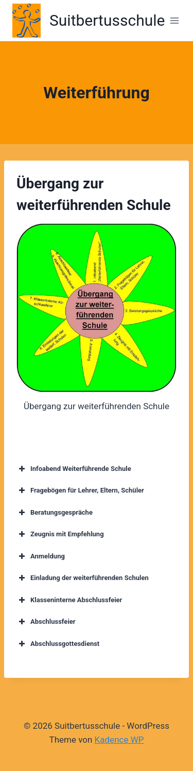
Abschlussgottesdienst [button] (57, 644)
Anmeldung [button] (40, 556)
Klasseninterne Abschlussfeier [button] (69, 600)
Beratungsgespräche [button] (54, 512)
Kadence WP (119, 739)
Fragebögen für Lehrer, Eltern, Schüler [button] (80, 490)
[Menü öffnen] (174, 20)
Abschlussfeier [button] (46, 622)
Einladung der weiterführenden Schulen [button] (82, 578)
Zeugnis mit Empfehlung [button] (60, 534)
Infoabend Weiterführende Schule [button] (73, 469)
